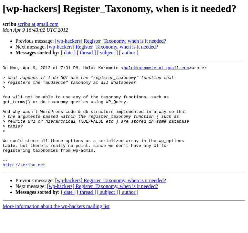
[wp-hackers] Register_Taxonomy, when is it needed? (110, 41)
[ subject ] (107, 52)
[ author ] (129, 52)
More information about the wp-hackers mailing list (56, 226)
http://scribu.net (24, 185)
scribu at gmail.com (38, 24)
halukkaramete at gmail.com (156, 69)
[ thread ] (86, 52)
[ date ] (68, 52)
